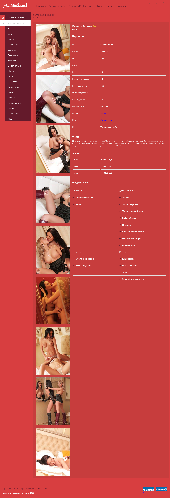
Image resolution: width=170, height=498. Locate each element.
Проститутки (41, 6)
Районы (100, 6)
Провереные (89, 6)
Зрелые (52, 6)
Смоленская (106, 120)
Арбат (103, 113)
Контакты (42, 488)
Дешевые (62, 6)
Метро (109, 6)
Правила (7, 488)
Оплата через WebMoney (24, 488)
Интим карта (120, 6)
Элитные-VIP (75, 6)
